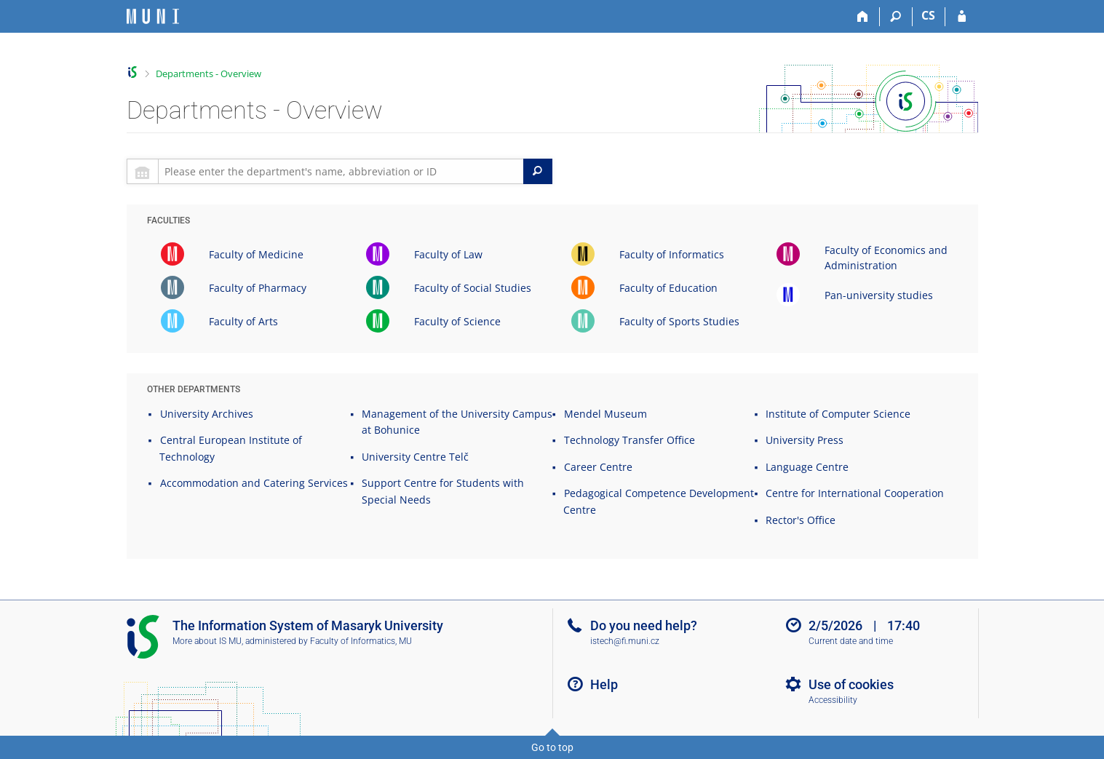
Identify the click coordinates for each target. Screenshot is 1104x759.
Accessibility (833, 700)
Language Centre (807, 467)
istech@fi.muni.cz (624, 641)
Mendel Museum (605, 414)
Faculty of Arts (243, 321)
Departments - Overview (208, 73)
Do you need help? (643, 625)
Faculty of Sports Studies (679, 321)
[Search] (896, 16)
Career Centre (598, 467)
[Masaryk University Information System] (153, 16)
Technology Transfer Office (629, 440)
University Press (804, 440)
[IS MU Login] (961, 16)
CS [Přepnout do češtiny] (928, 15)
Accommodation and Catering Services (254, 483)
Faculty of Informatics (671, 254)
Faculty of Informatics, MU (361, 641)
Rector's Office (800, 520)
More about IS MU (207, 641)
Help (604, 684)
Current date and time (851, 641)
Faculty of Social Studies (472, 288)
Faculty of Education (668, 288)
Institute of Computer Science (838, 414)
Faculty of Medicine (256, 254)
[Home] (863, 16)
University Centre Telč (415, 457)
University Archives (206, 414)
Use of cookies (851, 684)
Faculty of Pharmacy (257, 288)
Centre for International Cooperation (855, 493)
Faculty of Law (448, 254)
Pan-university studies (879, 295)
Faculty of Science (457, 321)
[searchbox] (341, 171)
